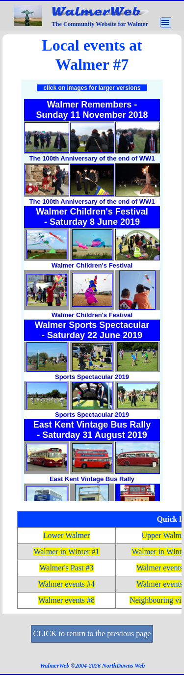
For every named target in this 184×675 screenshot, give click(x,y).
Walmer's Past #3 (66, 568)
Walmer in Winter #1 (66, 551)
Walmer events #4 (66, 584)
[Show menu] (165, 22)
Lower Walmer (66, 535)
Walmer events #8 (66, 600)
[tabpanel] (92, 55)
